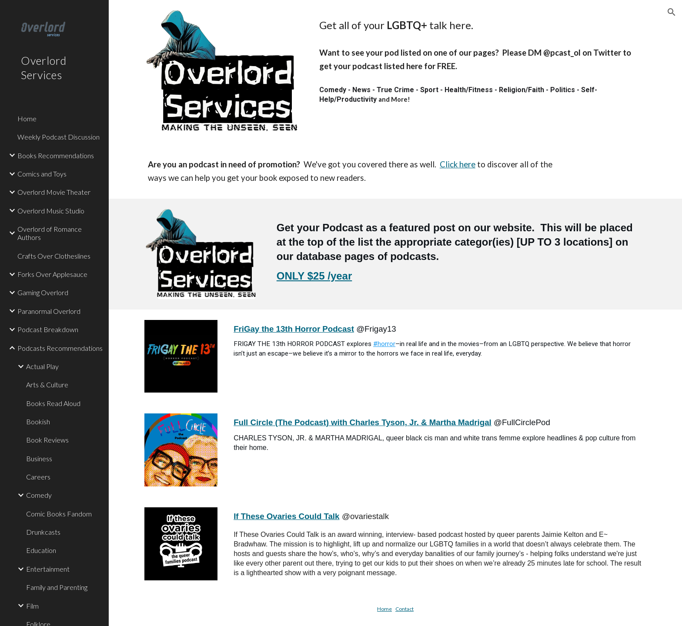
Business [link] (39, 458)
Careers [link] (38, 477)
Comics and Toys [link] (42, 174)
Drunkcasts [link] (43, 532)
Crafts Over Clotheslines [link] (53, 256)
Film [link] (32, 606)
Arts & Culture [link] (47, 384)
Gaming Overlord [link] (42, 292)
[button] (671, 12)
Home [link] (27, 118)
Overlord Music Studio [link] (50, 210)
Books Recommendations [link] (55, 155)
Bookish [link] (38, 421)
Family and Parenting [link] (56, 587)
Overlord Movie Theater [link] (53, 192)
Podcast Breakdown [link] (47, 329)
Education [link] (41, 550)
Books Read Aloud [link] (53, 403)
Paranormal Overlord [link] (48, 311)
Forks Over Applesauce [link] (52, 274)
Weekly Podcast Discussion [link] (58, 137)
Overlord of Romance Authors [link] (49, 233)
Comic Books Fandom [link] (59, 513)
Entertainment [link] (48, 569)
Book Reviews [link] (47, 440)
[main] (481, 25)
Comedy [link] (39, 495)
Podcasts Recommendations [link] (60, 348)
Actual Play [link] (42, 366)
